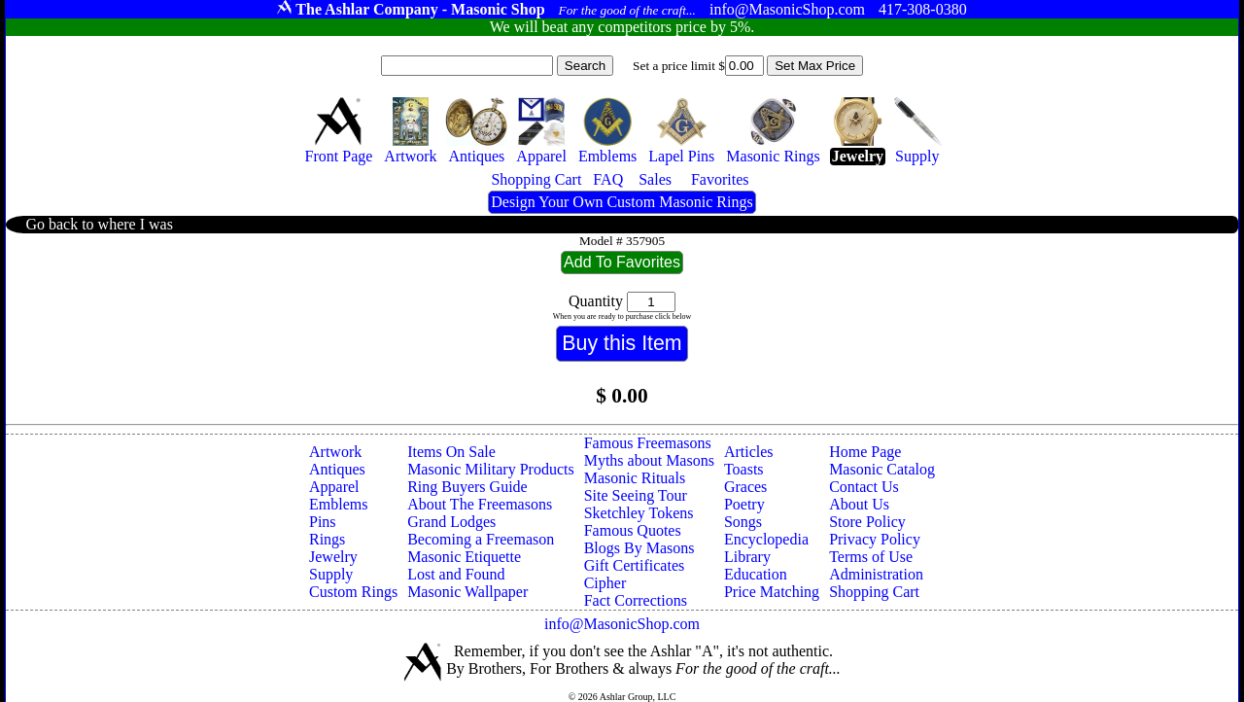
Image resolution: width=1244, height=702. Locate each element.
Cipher (605, 583)
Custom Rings (353, 591)
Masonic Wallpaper (467, 591)
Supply (331, 574)
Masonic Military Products (490, 469)
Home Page (865, 451)
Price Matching (771, 591)
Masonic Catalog (882, 469)
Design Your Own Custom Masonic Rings (621, 201)
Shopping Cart (874, 591)
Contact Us (864, 486)
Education (755, 574)
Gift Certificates (634, 565)
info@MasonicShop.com (622, 623)
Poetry (744, 504)
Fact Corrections (635, 600)
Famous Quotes (632, 530)
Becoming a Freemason (480, 539)
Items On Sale (451, 451)
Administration (876, 574)
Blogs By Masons (639, 548)
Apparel (334, 486)
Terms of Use (871, 556)
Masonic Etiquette (464, 556)
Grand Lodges (451, 521)
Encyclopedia (766, 539)
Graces (745, 486)
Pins (322, 521)
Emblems (338, 504)
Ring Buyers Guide (467, 486)
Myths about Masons (649, 460)
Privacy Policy (874, 539)
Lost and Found (455, 574)
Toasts (744, 469)
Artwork (335, 451)
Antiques (337, 469)
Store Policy (867, 521)
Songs (743, 521)
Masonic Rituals (634, 478)
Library (747, 556)
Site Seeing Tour (635, 495)
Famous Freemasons (647, 443)
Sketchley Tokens (639, 513)
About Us (859, 504)
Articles (749, 451)
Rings (327, 539)
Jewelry (333, 556)
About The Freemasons (479, 504)
